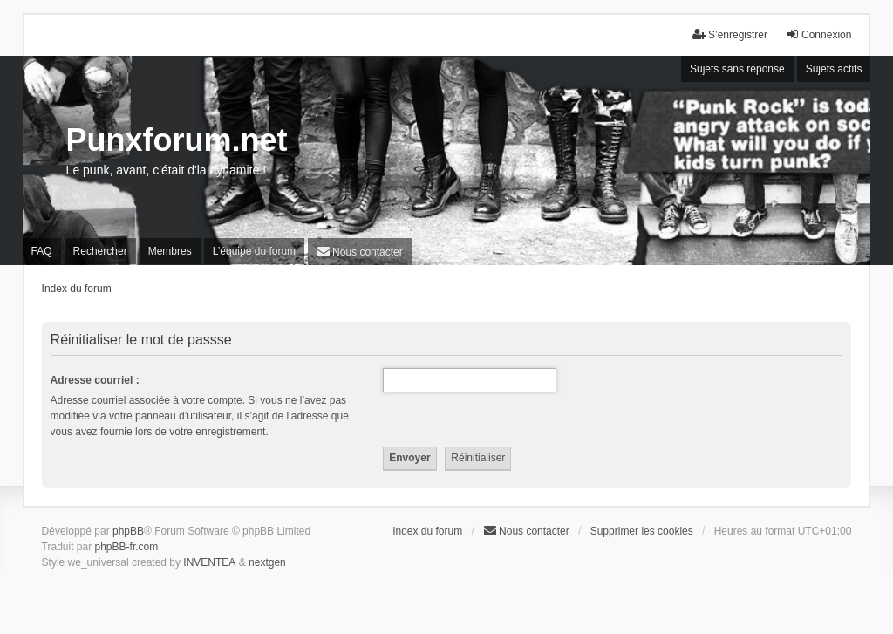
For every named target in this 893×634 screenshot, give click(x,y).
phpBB (128, 531)
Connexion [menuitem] (818, 34)
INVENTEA (209, 562)
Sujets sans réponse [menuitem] (737, 69)
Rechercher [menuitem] (100, 251)
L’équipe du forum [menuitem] (254, 251)
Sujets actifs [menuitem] (834, 69)
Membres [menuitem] (170, 251)
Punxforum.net (177, 140)
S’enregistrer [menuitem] (729, 34)
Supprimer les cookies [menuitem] (641, 531)
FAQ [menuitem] (41, 251)
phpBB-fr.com (127, 547)
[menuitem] (360, 251)
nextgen (267, 562)
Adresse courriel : (95, 380)
